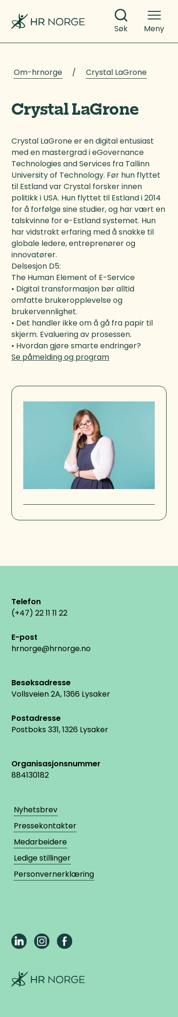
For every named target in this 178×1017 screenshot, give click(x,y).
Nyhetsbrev (35, 809)
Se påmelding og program (60, 357)
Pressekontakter (45, 825)
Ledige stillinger (42, 858)
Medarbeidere (40, 841)
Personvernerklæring (54, 874)
